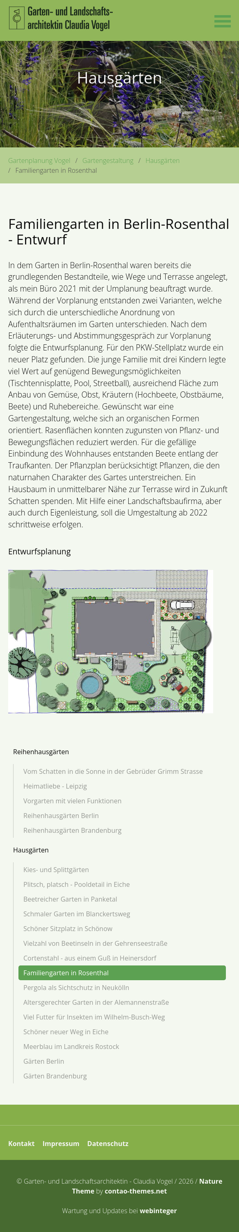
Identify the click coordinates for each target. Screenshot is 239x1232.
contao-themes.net (136, 1191)
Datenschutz (107, 1143)
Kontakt (21, 1143)
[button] (222, 20)
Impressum (61, 1143)
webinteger (158, 1210)
